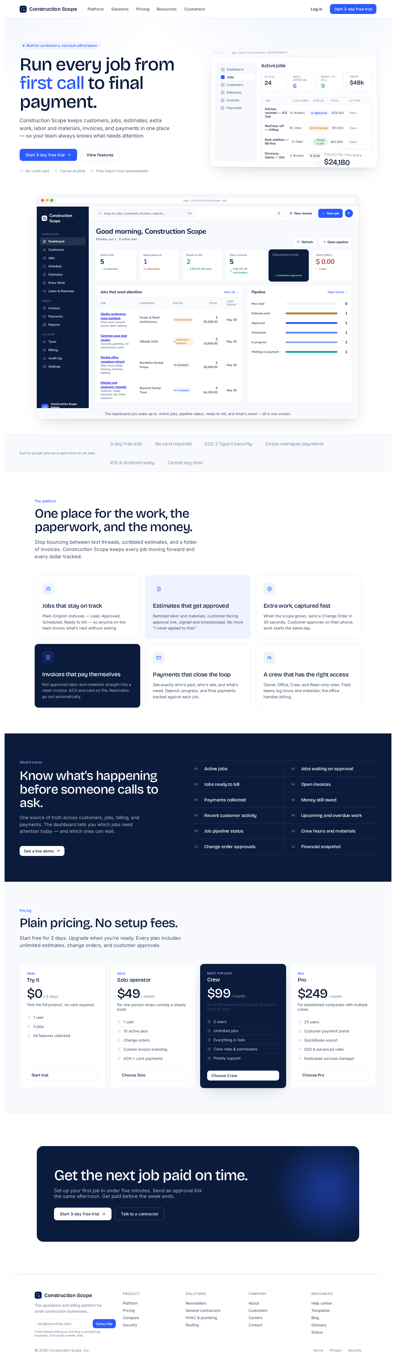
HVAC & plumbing (201, 1317)
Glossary (318, 1325)
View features (100, 154)
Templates (320, 1310)
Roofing (192, 1325)
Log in (316, 9)
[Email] (63, 1323)
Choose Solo (134, 1075)
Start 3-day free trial (353, 9)
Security (130, 1325)
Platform (95, 9)
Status (317, 1332)
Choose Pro (313, 1075)
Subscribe (104, 1324)
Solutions (120, 9)
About (254, 1303)
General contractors (203, 1310)
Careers (255, 1317)
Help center (321, 1303)
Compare (131, 1317)
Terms (318, 1350)
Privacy (335, 1350)
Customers (194, 9)
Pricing (142, 9)
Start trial (39, 1075)
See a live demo (42, 851)
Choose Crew (224, 1075)
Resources (167, 9)
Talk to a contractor (140, 1213)
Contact (255, 1325)
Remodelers (196, 1303)
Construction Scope (48, 9)
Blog (315, 1317)
